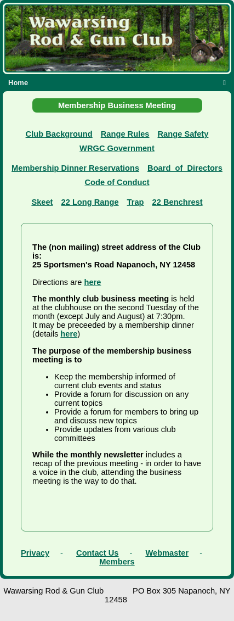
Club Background (59, 134)
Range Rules (125, 134)
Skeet (42, 202)
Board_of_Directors (184, 168)
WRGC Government (117, 148)
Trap (135, 202)
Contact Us (97, 553)
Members (116, 561)
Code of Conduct (116, 182)
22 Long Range (90, 202)
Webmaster (167, 553)
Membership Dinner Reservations (75, 168)
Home (18, 83)
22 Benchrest (177, 202)
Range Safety (183, 134)
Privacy (35, 553)
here (92, 282)
